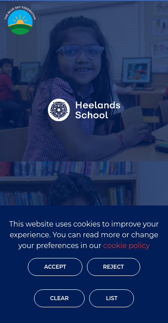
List (111, 298)
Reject (113, 266)
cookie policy (126, 245)
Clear (59, 298)
